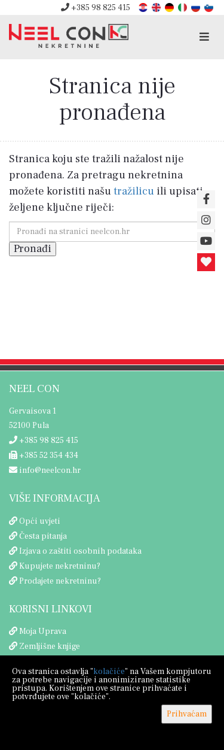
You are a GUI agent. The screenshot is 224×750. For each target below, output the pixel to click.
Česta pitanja (43, 536)
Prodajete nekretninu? (60, 581)
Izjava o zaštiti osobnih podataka (80, 551)
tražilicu (133, 191)
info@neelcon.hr (45, 470)
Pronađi (32, 249)
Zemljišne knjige (49, 646)
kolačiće (109, 671)
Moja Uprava (42, 631)
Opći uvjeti (39, 521)
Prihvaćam (187, 714)
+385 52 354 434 (43, 455)
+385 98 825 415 (95, 7)
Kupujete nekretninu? (59, 566)
